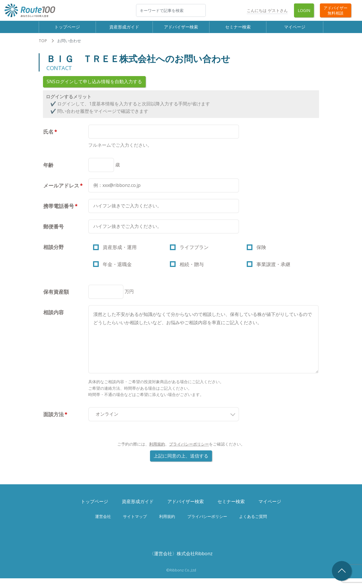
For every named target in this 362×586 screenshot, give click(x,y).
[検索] (171, 10)
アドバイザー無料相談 (335, 10)
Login (304, 10)
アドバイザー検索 (181, 29)
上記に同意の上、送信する (181, 463)
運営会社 (103, 524)
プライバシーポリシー (189, 451)
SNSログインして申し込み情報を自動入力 (94, 86)
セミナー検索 (238, 29)
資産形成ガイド (124, 29)
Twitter (234, 10)
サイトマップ (135, 524)
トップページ (67, 29)
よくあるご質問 (253, 524)
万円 (129, 299)
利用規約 (157, 451)
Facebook (218, 10)
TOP (43, 45)
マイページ (294, 29)
